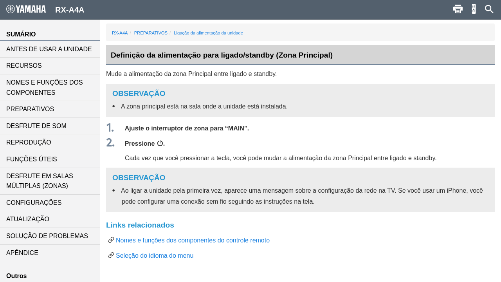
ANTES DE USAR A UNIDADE (49, 49)
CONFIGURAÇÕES (33, 202)
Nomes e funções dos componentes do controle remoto (193, 240)
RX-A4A (120, 33)
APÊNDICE (22, 252)
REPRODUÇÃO (28, 142)
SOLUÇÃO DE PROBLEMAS (47, 236)
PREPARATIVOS (30, 109)
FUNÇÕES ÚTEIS (31, 159)
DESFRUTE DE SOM (36, 126)
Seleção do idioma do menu (154, 255)
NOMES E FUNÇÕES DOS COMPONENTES (44, 87)
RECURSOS (24, 65)
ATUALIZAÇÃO (27, 219)
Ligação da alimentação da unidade (208, 33)
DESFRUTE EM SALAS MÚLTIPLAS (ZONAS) (39, 181)
